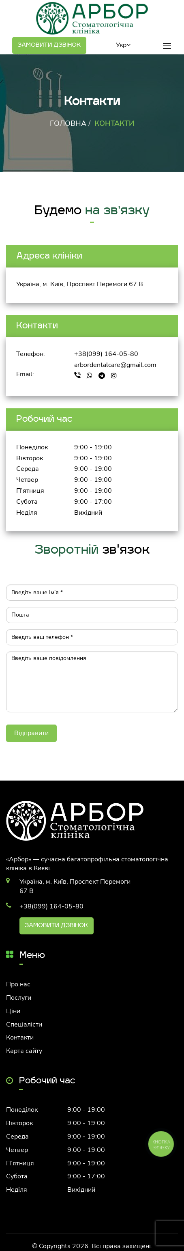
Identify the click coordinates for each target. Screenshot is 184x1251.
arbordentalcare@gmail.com (115, 364)
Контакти (20, 1037)
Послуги (18, 997)
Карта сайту (24, 1050)
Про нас (18, 984)
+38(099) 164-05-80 (106, 353)
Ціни (13, 1011)
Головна (68, 123)
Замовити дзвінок (49, 45)
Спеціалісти (24, 1024)
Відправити (31, 733)
